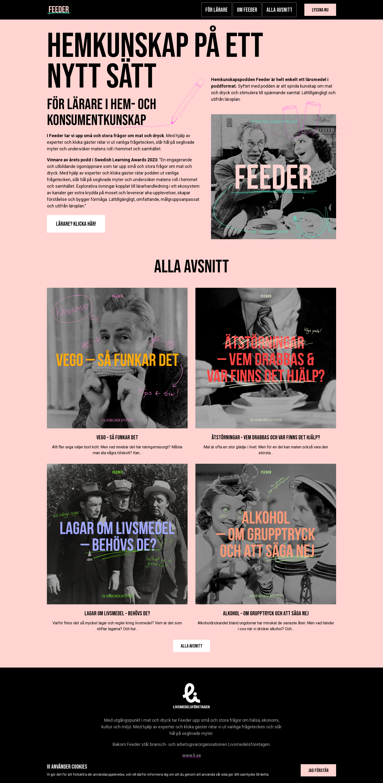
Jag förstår (318, 770)
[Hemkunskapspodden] (59, 10)
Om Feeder (247, 9)
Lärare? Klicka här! (76, 223)
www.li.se (191, 755)
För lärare (216, 9)
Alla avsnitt (279, 9)
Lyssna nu (320, 10)
